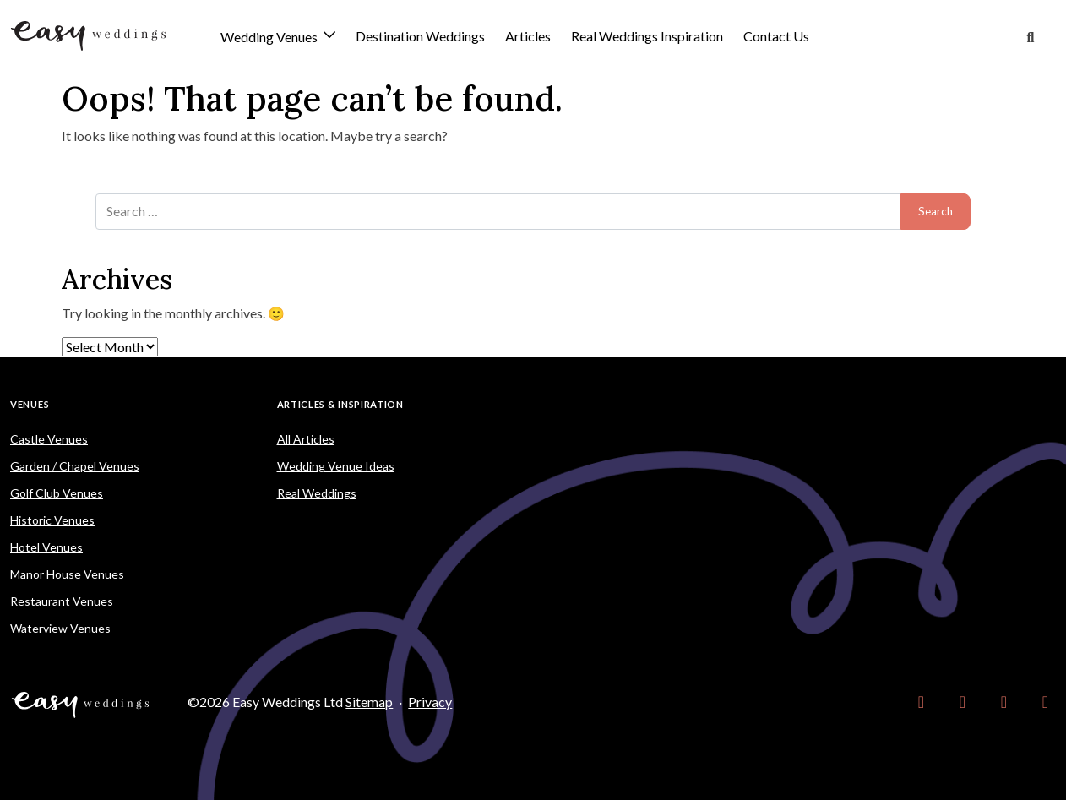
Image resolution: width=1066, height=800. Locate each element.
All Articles (305, 439)
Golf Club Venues (56, 493)
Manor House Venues (67, 574)
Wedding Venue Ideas (335, 466)
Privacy (430, 702)
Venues (29, 404)
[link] (921, 702)
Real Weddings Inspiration (647, 36)
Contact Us (776, 36)
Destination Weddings (420, 36)
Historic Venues (52, 520)
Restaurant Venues (61, 601)
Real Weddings (316, 493)
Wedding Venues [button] (270, 38)
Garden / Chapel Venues (74, 466)
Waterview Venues (60, 628)
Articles (528, 36)
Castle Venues (49, 439)
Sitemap (369, 702)
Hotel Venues (46, 547)
